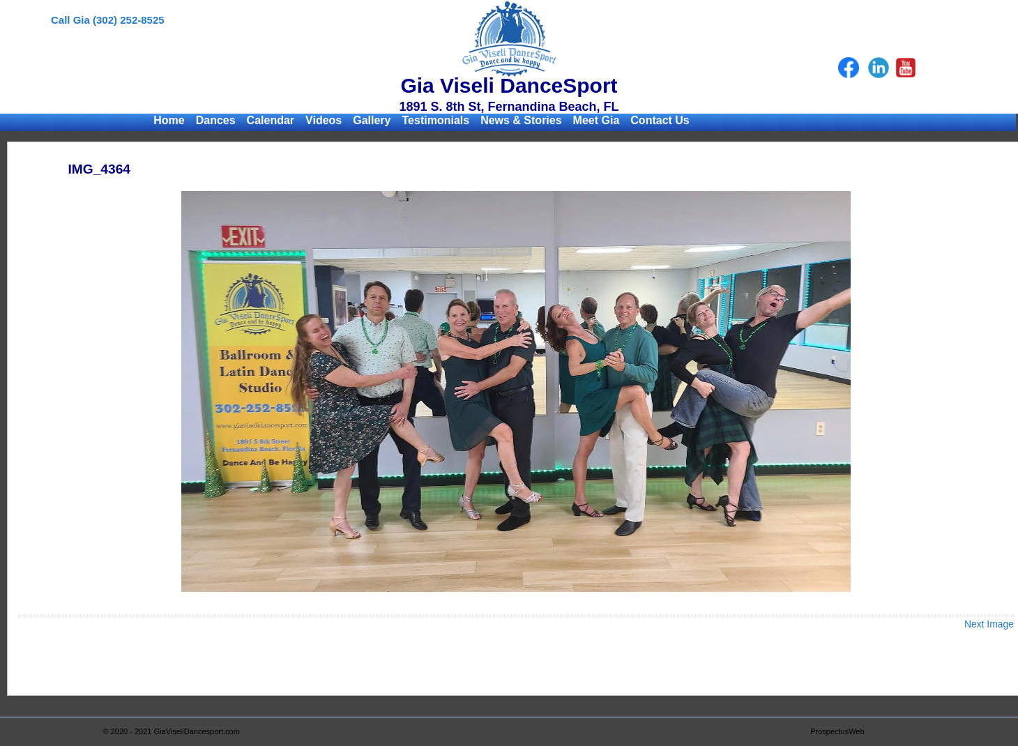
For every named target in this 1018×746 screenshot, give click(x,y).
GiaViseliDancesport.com (197, 731)
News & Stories (520, 120)
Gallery (371, 120)
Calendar (270, 120)
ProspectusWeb (837, 731)
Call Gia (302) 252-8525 (108, 20)
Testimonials (436, 120)
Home (168, 120)
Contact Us (659, 120)
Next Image (989, 624)
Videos (323, 120)
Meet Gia (596, 120)
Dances (216, 120)
